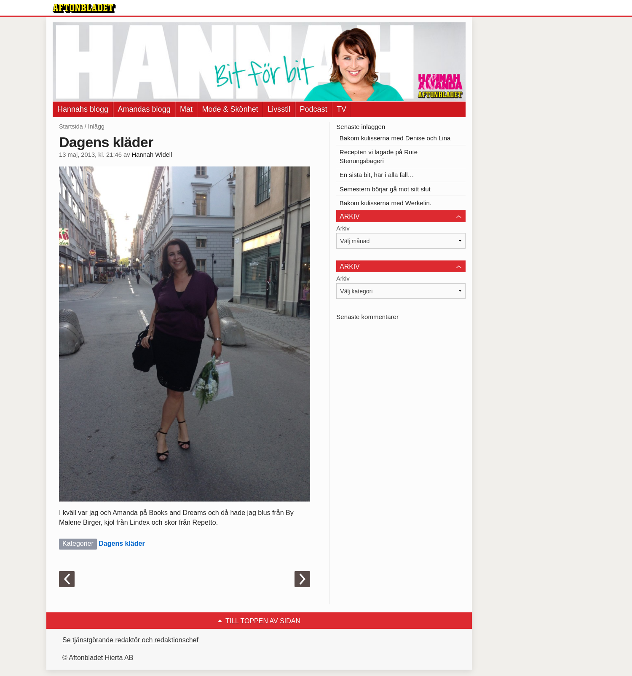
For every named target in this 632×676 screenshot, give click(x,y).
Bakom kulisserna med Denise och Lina (395, 138)
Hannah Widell (152, 154)
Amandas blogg (144, 109)
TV (341, 109)
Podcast (313, 109)
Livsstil (279, 109)
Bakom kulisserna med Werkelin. (385, 203)
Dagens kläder (122, 543)
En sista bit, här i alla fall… (377, 174)
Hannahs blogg (82, 109)
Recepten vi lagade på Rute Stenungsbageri (379, 156)
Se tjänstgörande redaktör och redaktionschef (130, 640)
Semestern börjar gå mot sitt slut (385, 189)
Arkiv (342, 228)
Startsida (71, 126)
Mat (186, 109)
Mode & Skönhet (230, 109)
